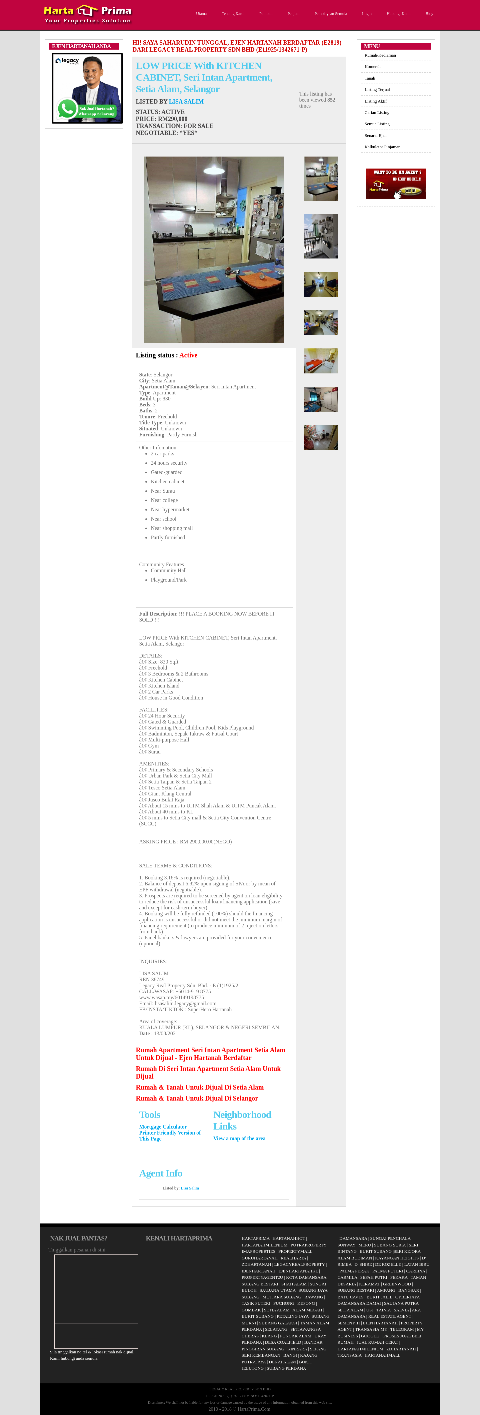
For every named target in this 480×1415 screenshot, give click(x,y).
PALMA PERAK (354, 1270)
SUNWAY (347, 1244)
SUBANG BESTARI (260, 1283)
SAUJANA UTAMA (278, 1290)
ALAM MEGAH (307, 1309)
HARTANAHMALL (383, 1355)
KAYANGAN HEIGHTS (397, 1257)
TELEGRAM (402, 1329)
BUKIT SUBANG (258, 1316)
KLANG (269, 1335)
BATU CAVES (351, 1296)
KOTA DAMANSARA (306, 1277)
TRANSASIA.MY (371, 1329)
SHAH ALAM (294, 1283)
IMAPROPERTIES (258, 1251)
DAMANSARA (353, 1238)
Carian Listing (377, 112)
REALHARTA (293, 1257)
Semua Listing (377, 123)
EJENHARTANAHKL (298, 1270)
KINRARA (297, 1348)
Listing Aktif (376, 101)
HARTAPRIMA (255, 1238)
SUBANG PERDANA (286, 1368)
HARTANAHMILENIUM (265, 1244)
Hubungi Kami (398, 13)
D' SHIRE (363, 1264)
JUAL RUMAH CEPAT (377, 1342)
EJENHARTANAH (258, 1270)
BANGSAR (408, 1290)
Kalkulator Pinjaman (382, 146)
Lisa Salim (186, 101)
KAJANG (308, 1355)
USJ (370, 1309)
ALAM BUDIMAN (355, 1257)
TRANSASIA (350, 1355)
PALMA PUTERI (388, 1270)
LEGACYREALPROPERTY (299, 1264)
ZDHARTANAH (256, 1264)
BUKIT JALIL (379, 1296)
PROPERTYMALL (295, 1251)
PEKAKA (399, 1277)
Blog (428, 13)
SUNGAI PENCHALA (390, 1238)
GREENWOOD (397, 1283)
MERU (365, 1244)
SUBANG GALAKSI (278, 1322)
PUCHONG (283, 1303)
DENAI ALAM (282, 1361)
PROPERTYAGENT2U (262, 1277)
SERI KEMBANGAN (261, 1355)
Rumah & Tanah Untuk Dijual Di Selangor (197, 1098)
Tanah (370, 78)
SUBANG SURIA (390, 1244)
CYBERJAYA (407, 1296)
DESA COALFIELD (283, 1342)
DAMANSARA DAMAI (359, 1303)
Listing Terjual (377, 89)
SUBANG (250, 1296)
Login (366, 13)
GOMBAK (251, 1309)
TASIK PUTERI (256, 1303)
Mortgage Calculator (163, 1127)
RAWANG (313, 1296)
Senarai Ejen (376, 135)
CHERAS (250, 1335)
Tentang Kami (232, 13)
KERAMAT (369, 1283)
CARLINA (415, 1270)
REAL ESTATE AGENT (390, 1316)
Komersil (373, 66)
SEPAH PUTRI (373, 1277)
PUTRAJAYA (254, 1361)
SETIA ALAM (277, 1309)
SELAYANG (276, 1329)
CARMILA (347, 1277)
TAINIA (383, 1309)
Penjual (293, 13)
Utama (200, 13)
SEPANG (318, 1348)
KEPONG (306, 1303)
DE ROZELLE (388, 1264)
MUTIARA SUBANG (282, 1296)
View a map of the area (239, 1138)
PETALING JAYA (293, 1316)
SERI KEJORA (407, 1251)
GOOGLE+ (371, 1335)
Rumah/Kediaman (380, 55)
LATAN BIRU (417, 1264)
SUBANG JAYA (314, 1290)
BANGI (290, 1355)
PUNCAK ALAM (295, 1335)
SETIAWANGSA (305, 1329)
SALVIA (401, 1309)
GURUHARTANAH (260, 1257)
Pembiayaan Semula (330, 13)
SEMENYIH (349, 1322)
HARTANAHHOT (289, 1238)
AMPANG (386, 1290)
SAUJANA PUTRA (401, 1303)
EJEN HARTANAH (380, 1322)
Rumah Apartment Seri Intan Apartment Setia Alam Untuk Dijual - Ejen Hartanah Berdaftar (210, 1053)
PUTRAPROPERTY (309, 1244)
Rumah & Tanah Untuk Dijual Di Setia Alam (200, 1087)
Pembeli (265, 13)
